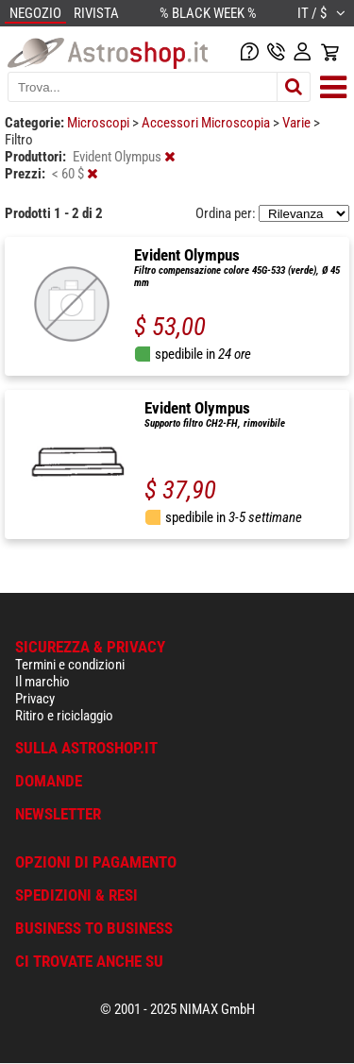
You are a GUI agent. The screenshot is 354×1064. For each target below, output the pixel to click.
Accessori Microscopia (207, 122)
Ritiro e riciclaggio (64, 715)
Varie (297, 122)
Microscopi (99, 122)
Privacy (35, 698)
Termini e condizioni (70, 664)
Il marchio (42, 681)
